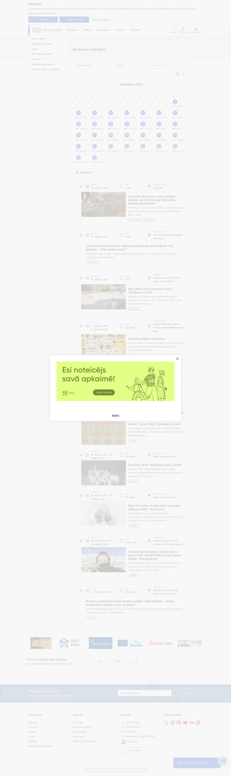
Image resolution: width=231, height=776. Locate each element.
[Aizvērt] (177, 358)
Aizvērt (115, 415)
